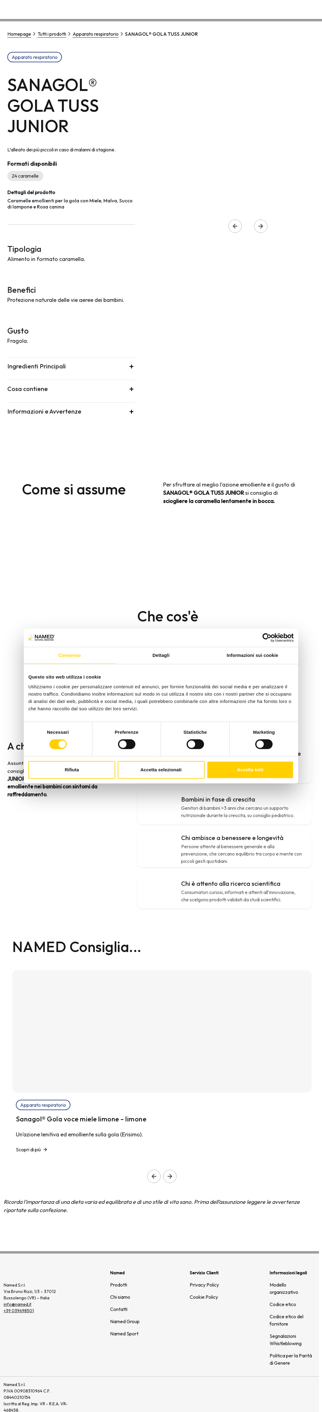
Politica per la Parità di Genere (291, 1359)
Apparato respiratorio (96, 34)
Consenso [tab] (69, 655)
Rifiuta (72, 769)
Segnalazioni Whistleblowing (286, 1339)
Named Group (125, 1321)
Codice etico (283, 1304)
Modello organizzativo (284, 1288)
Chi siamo (234, 9)
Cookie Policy (204, 1297)
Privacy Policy (204, 1285)
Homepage (19, 34)
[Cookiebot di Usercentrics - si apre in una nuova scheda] (267, 637)
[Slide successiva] (170, 1176)
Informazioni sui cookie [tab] (252, 655)
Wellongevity (269, 9)
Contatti (303, 9)
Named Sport (124, 1334)
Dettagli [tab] (161, 655)
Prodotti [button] (201, 9)
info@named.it (17, 1304)
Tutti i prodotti (52, 34)
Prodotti (118, 1285)
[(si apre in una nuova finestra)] (294, 1397)
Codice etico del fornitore (286, 1320)
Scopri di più (28, 1149)
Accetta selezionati (160, 769)
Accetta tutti (250, 769)
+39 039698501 (19, 1310)
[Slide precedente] (154, 1176)
